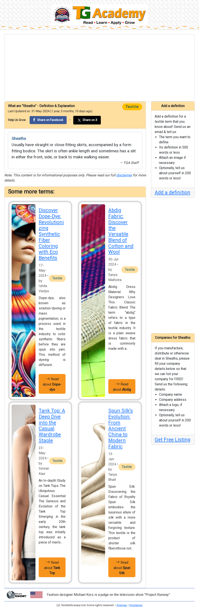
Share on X (87, 120)
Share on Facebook (48, 120)
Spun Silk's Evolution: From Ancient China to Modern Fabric (120, 429)
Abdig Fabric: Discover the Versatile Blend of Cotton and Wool (120, 231)
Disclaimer (135, 605)
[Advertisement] (99, 68)
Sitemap (121, 605)
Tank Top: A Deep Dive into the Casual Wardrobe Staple (52, 425)
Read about (52, 384)
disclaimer (124, 175)
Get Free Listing (172, 440)
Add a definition (172, 192)
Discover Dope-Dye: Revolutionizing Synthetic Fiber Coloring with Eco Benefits (51, 234)
